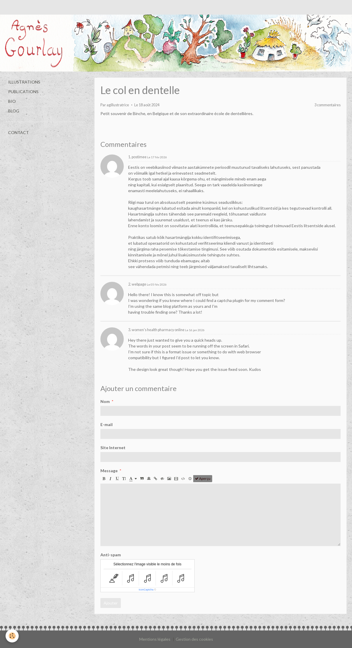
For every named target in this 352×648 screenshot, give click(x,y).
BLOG (13, 110)
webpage (139, 284)
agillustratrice (118, 105)
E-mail (106, 424)
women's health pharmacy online (158, 330)
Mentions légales (154, 639)
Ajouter (111, 602)
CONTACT (18, 132)
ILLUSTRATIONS (24, 81)
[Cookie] (12, 635)
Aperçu (202, 478)
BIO (12, 101)
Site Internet (113, 447)
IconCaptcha (146, 589)
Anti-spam (110, 554)
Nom (105, 401)
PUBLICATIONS (23, 91)
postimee (139, 157)
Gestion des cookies (194, 639)
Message (109, 470)
